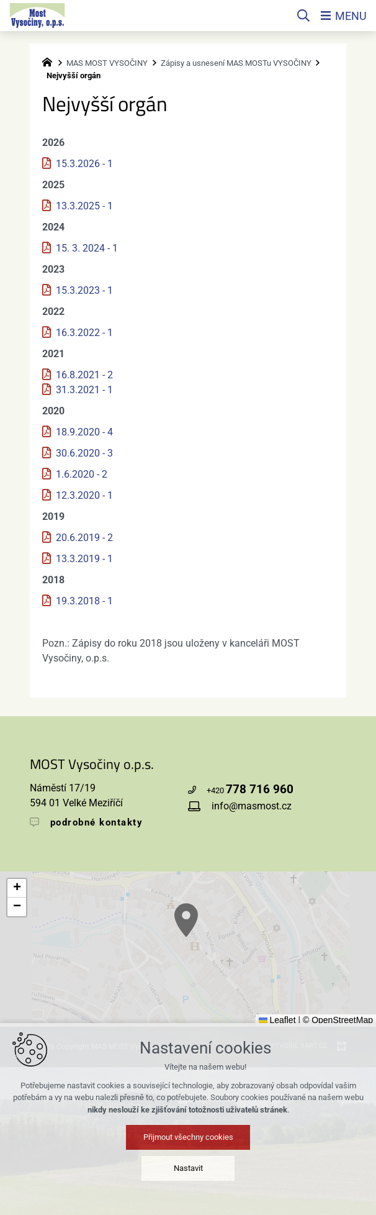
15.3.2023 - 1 (84, 290)
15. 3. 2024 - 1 (87, 248)
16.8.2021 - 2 (84, 375)
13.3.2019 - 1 (84, 559)
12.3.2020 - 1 (84, 495)
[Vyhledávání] (303, 15)
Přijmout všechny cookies (188, 1186)
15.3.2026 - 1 (84, 164)
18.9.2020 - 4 (84, 432)
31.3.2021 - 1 (84, 390)
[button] (289, 993)
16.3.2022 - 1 (84, 333)
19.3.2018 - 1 (84, 601)
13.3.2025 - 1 (84, 206)
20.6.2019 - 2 (84, 538)
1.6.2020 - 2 (81, 474)
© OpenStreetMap (338, 1020)
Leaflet (277, 1020)
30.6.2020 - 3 (84, 453)
